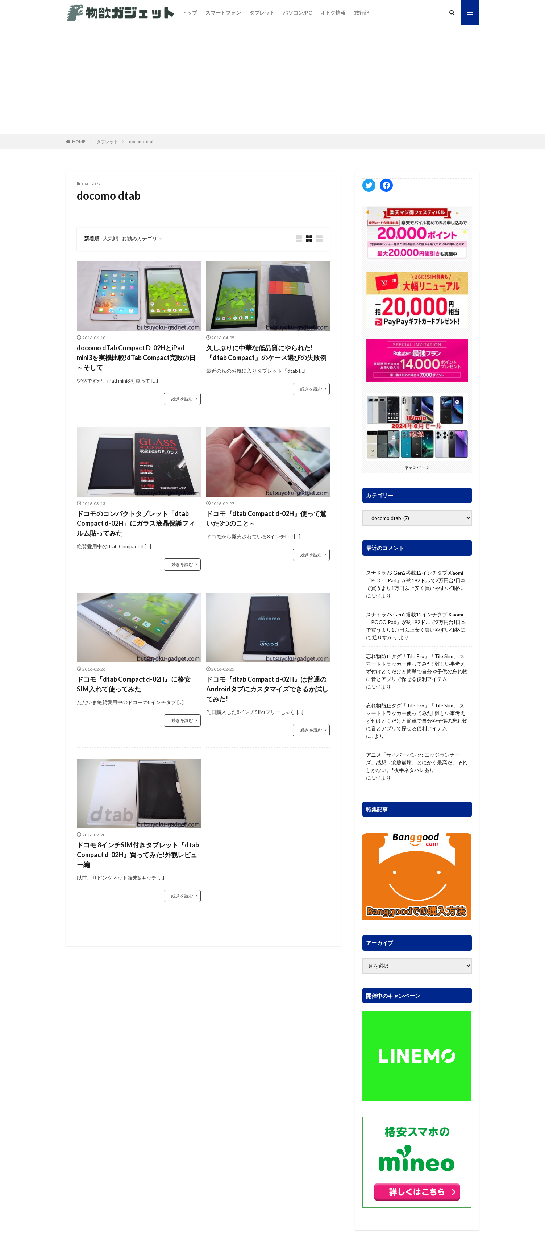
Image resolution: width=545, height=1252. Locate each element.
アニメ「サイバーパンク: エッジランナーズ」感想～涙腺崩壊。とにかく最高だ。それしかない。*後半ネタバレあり (416, 762)
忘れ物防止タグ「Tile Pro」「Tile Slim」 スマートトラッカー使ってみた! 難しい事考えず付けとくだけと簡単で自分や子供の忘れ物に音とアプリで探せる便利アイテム (416, 667)
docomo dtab (141, 141)
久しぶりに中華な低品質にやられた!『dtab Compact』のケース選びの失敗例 (266, 352)
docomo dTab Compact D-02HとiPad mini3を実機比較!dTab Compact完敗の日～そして (136, 357)
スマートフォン (223, 12)
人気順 (110, 238)
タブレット (262, 12)
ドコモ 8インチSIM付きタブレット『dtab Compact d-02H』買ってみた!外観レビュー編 (138, 854)
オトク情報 (333, 12)
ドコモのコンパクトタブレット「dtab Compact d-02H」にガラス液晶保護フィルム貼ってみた (136, 523)
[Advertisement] (272, 80)
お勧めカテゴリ (139, 238)
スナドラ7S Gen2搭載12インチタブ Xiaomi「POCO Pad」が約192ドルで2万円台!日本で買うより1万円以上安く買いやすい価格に (416, 580)
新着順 (91, 238)
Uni (376, 595)
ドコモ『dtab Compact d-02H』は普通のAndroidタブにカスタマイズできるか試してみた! (267, 689)
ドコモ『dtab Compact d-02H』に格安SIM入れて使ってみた (134, 684)
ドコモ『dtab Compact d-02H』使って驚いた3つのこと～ (266, 518)
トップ (189, 12)
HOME (79, 141)
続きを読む (182, 398)
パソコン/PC (297, 12)
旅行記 (361, 12)
